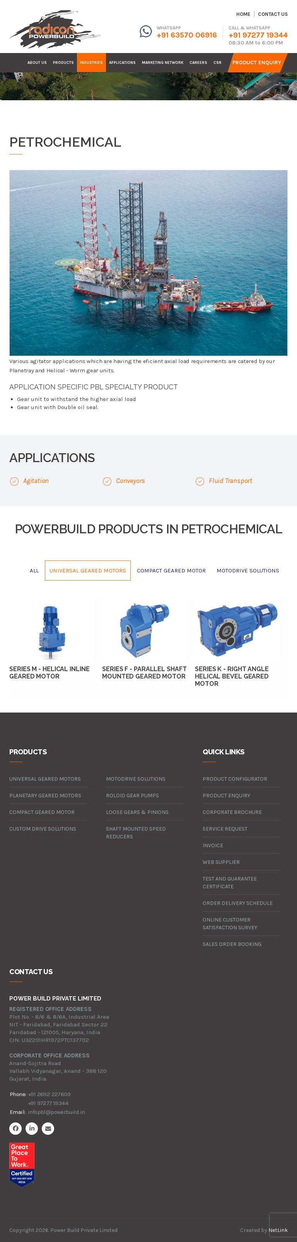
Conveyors (130, 480)
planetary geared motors (45, 795)
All (34, 570)
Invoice (213, 845)
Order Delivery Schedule (238, 903)
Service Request (225, 829)
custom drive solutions (42, 829)
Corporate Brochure (232, 812)
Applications (122, 62)
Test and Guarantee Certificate (230, 882)
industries (91, 62)
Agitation (36, 480)
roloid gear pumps (132, 795)
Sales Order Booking (232, 944)
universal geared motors (88, 570)
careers (198, 62)
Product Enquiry (256, 62)
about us (37, 62)
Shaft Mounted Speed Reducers (136, 833)
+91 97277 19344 (258, 35)
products (63, 62)
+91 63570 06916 (187, 35)
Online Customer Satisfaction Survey (230, 924)
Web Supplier (221, 862)
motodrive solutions (248, 570)
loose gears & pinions (137, 812)
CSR (217, 62)
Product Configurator (235, 779)
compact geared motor (171, 570)
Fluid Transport (230, 480)
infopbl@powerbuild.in (56, 1111)
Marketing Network (162, 62)
